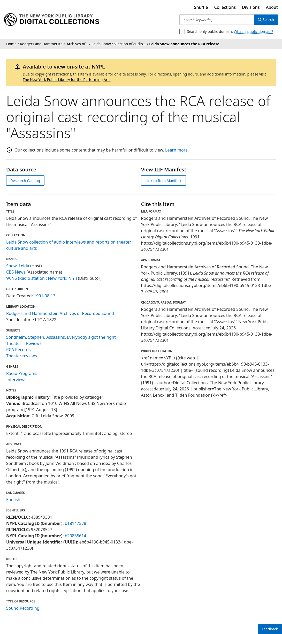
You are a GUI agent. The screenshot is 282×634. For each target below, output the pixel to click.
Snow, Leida (17, 266)
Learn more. (177, 150)
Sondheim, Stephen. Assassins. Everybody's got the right (61, 337)
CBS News (16, 272)
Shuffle (201, 7)
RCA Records (18, 349)
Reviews (34, 343)
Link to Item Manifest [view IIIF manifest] (164, 180)
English (13, 499)
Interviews (16, 379)
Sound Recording (23, 608)
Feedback (270, 629)
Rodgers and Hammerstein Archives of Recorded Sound (60, 313)
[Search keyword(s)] (216, 19)
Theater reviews (21, 356)
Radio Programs (21, 373)
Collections (225, 7)
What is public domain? (253, 31)
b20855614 (75, 536)
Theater (13, 343)
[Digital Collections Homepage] (51, 19)
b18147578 (75, 523)
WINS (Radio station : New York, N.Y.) (41, 278)
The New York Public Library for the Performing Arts (67, 79)
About (272, 7)
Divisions (251, 7)
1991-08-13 (45, 296)
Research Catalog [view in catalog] (25, 180)
